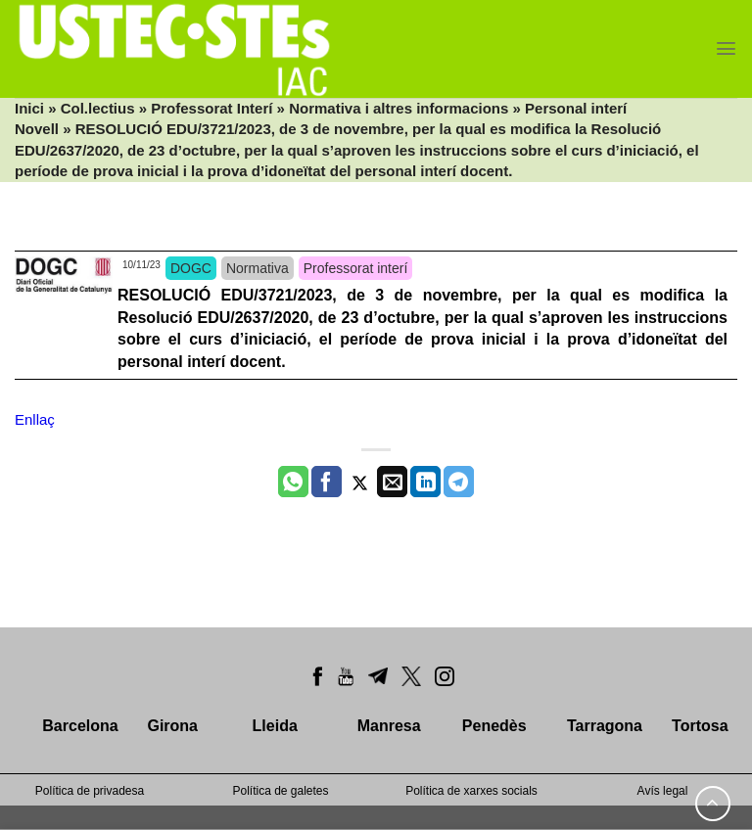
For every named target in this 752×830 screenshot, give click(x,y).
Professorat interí (356, 268)
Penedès (494, 725)
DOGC (191, 268)
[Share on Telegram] (459, 481)
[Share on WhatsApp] (293, 481)
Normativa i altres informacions (398, 108)
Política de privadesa (89, 791)
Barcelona (80, 725)
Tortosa (700, 725)
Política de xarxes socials (471, 791)
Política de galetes (280, 791)
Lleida (275, 725)
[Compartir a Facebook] (326, 481)
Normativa (257, 268)
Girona (172, 725)
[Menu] (726, 48)
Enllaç (35, 419)
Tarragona (604, 725)
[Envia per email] (392, 481)
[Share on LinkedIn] (425, 481)
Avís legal (662, 791)
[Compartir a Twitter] (360, 481)
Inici (29, 108)
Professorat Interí (211, 108)
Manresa (389, 725)
